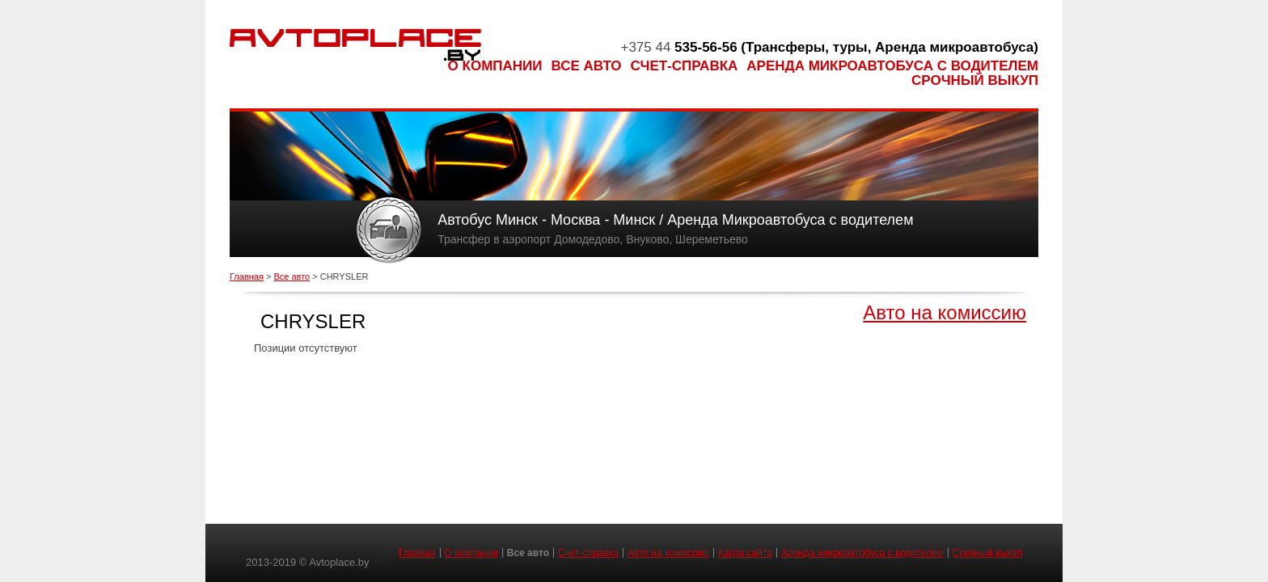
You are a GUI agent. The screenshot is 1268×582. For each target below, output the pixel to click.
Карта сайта (745, 553)
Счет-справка (684, 66)
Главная (247, 276)
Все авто (587, 66)
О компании (495, 66)
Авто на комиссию (944, 313)
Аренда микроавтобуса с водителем (892, 66)
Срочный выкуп (974, 80)
